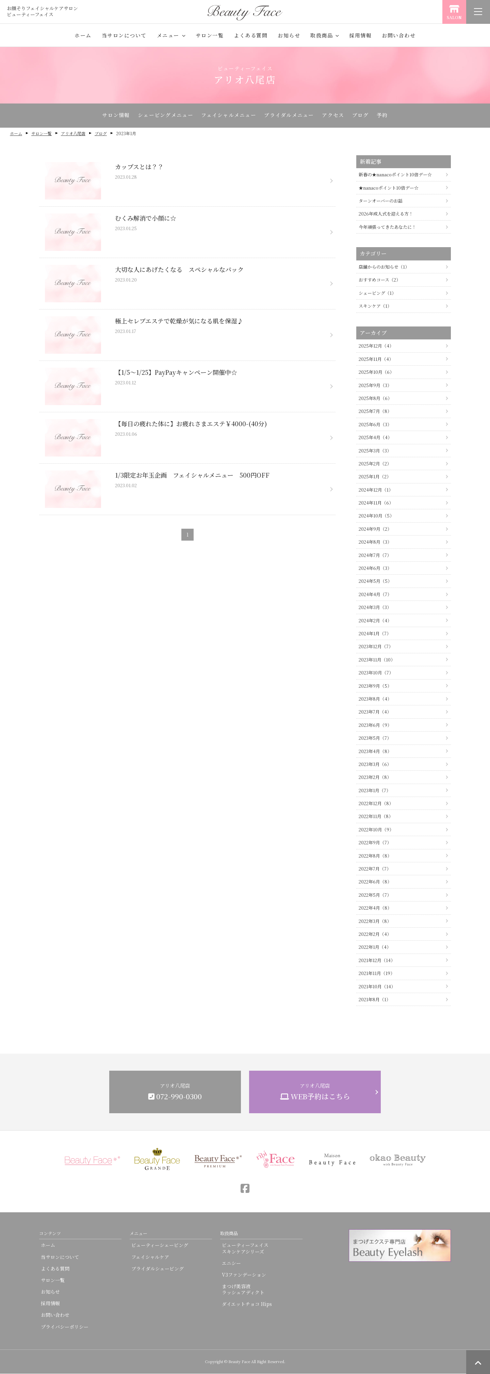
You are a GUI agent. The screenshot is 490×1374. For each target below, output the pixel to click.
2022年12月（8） (376, 803)
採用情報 (360, 35)
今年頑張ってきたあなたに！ (387, 227)
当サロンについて (124, 35)
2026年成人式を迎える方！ (386, 214)
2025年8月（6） (375, 398)
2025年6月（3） (375, 424)
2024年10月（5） (376, 516)
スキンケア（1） (375, 306)
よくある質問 (250, 35)
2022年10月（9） (376, 830)
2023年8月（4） (375, 699)
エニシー (231, 1263)
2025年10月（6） (376, 372)
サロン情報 (110, 115)
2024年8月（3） (375, 542)
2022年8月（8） (375, 856)
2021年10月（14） (377, 987)
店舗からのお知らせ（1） (384, 267)
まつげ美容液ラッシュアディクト (243, 1289)
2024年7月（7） (375, 555)
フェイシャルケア (150, 1257)
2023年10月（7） (376, 673)
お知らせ (289, 35)
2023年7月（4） (375, 712)
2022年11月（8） (376, 817)
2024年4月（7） (375, 594)
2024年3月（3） (375, 607)
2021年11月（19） (377, 973)
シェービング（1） (377, 293)
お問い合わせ (398, 35)
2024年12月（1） (376, 490)
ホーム (83, 35)
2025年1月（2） (375, 477)
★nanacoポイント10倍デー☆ (389, 188)
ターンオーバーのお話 (381, 201)
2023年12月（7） (376, 646)
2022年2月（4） (375, 934)
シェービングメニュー (161, 115)
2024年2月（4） (375, 621)
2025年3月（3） (375, 451)
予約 (388, 115)
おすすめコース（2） (380, 280)
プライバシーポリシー (64, 1327)
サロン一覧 (210, 35)
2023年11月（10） (377, 660)
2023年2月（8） (375, 777)
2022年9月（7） (375, 843)
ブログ (365, 115)
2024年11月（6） (376, 503)
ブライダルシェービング (157, 1268)
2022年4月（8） (375, 908)
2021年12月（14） (377, 960)
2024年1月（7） (375, 633)
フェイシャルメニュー (227, 115)
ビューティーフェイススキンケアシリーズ (245, 1248)
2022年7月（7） (375, 869)
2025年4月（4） (375, 437)
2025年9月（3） (375, 385)
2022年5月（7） (375, 895)
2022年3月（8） (375, 921)
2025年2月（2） (375, 464)
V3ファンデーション (244, 1275)
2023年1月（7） (375, 790)
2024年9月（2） (375, 529)
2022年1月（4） (375, 947)
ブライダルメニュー (289, 115)
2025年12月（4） (376, 346)
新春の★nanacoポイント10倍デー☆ (395, 175)
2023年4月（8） (375, 751)
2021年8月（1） (375, 999)
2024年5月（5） (375, 581)
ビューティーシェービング (159, 1245)
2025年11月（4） (376, 359)
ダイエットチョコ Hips (247, 1304)
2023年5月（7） (375, 738)
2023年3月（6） (375, 764)
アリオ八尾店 (73, 134)
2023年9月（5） (375, 686)
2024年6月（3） (375, 568)
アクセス (336, 115)
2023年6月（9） (375, 725)
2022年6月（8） (375, 882)
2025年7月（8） (375, 411)
